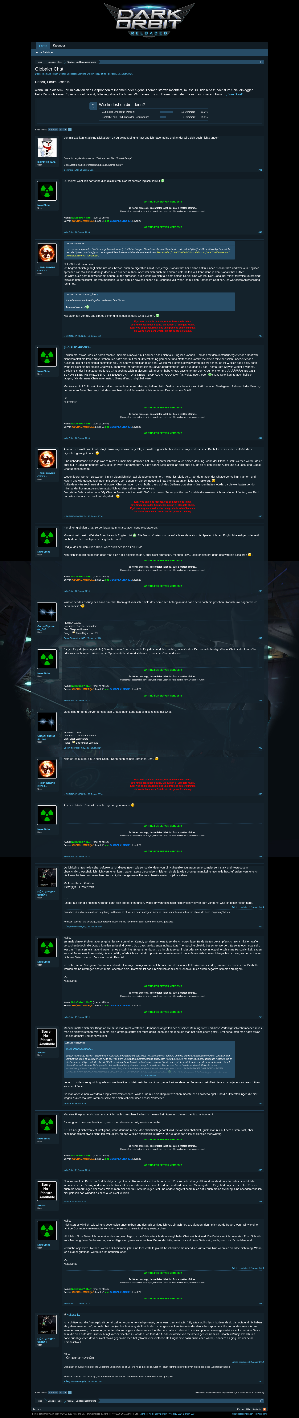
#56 (260, 1201)
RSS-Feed (264, 1409)
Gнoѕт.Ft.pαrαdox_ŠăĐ (46, 628)
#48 (260, 700)
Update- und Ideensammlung (72, 74)
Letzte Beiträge (44, 52)
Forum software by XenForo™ (112, 1414)
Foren (43, 45)
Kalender (59, 45)
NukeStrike (102, 74)
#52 (260, 927)
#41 (260, 170)
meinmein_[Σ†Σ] (46, 161)
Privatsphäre (261, 1414)
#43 (260, 336)
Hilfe (248, 1409)
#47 (260, 638)
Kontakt (240, 1409)
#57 (260, 1303)
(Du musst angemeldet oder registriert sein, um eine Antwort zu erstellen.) (229, 1392)
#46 (260, 591)
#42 (260, 232)
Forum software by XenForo (58, 1414)
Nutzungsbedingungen (242, 1414)
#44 (260, 438)
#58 (260, 1381)
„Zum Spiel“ (234, 94)
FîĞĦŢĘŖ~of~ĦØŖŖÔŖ (46, 893)
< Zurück (53, 130)
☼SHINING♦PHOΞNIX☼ (46, 269)
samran (41, 1052)
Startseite (256, 1409)
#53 (260, 1017)
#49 (260, 748)
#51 (260, 856)
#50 (260, 794)
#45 (260, 516)
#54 (260, 1103)
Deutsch (37, 1409)
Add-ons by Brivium (167, 1414)
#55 (260, 1170)
